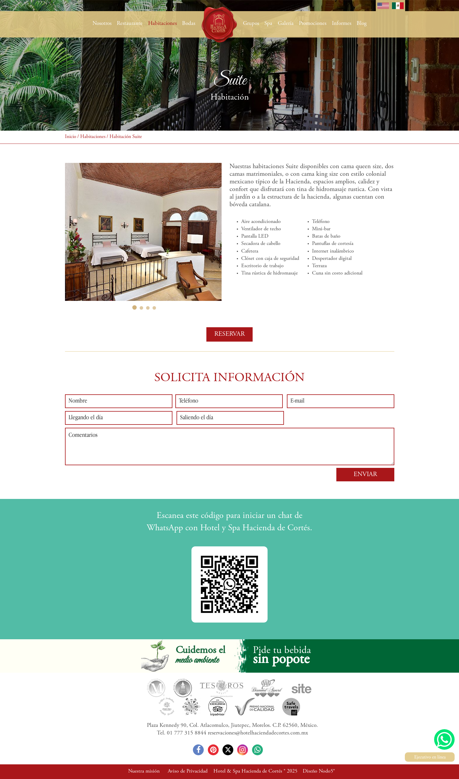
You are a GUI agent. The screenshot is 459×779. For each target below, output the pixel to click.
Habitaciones (162, 23)
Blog (361, 23)
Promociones (312, 23)
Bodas (188, 23)
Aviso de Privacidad (188, 771)
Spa (268, 23)
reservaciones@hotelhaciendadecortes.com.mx (258, 733)
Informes (341, 23)
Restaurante (130, 23)
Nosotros (102, 23)
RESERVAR (229, 334)
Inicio (70, 136)
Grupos (251, 23)
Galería (286, 23)
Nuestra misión (144, 771)
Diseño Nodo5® (319, 771)
